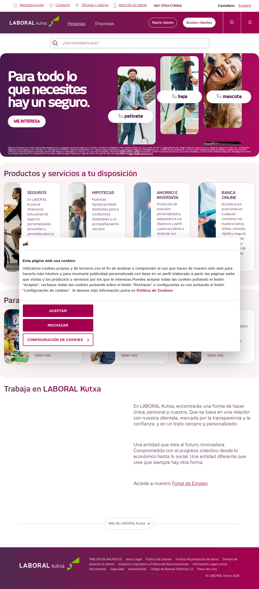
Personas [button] (76, 24)
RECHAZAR (58, 325)
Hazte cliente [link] (163, 23)
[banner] (129, 105)
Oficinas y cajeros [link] (95, 5)
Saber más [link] (43, 355)
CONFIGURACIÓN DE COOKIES (58, 340)
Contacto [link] (62, 5)
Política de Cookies (155, 290)
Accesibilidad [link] (137, 569)
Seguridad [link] (117, 569)
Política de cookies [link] (159, 559)
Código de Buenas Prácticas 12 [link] (171, 569)
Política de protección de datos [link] (197, 559)
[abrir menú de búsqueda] (232, 22)
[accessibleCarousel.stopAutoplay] (129, 152)
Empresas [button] (104, 24)
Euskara (245, 5)
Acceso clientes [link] (199, 23)
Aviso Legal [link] (134, 559)
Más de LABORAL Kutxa (129, 523)
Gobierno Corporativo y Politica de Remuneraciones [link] (153, 564)
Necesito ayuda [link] (32, 5)
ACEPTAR (58, 311)
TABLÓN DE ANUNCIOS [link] (105, 559)
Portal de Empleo (190, 484)
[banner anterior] (122, 152)
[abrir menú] (250, 22)
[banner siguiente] (137, 152)
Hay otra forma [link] (168, 6)
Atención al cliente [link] (133, 5)
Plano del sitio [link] (207, 569)
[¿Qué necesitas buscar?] (134, 43)
